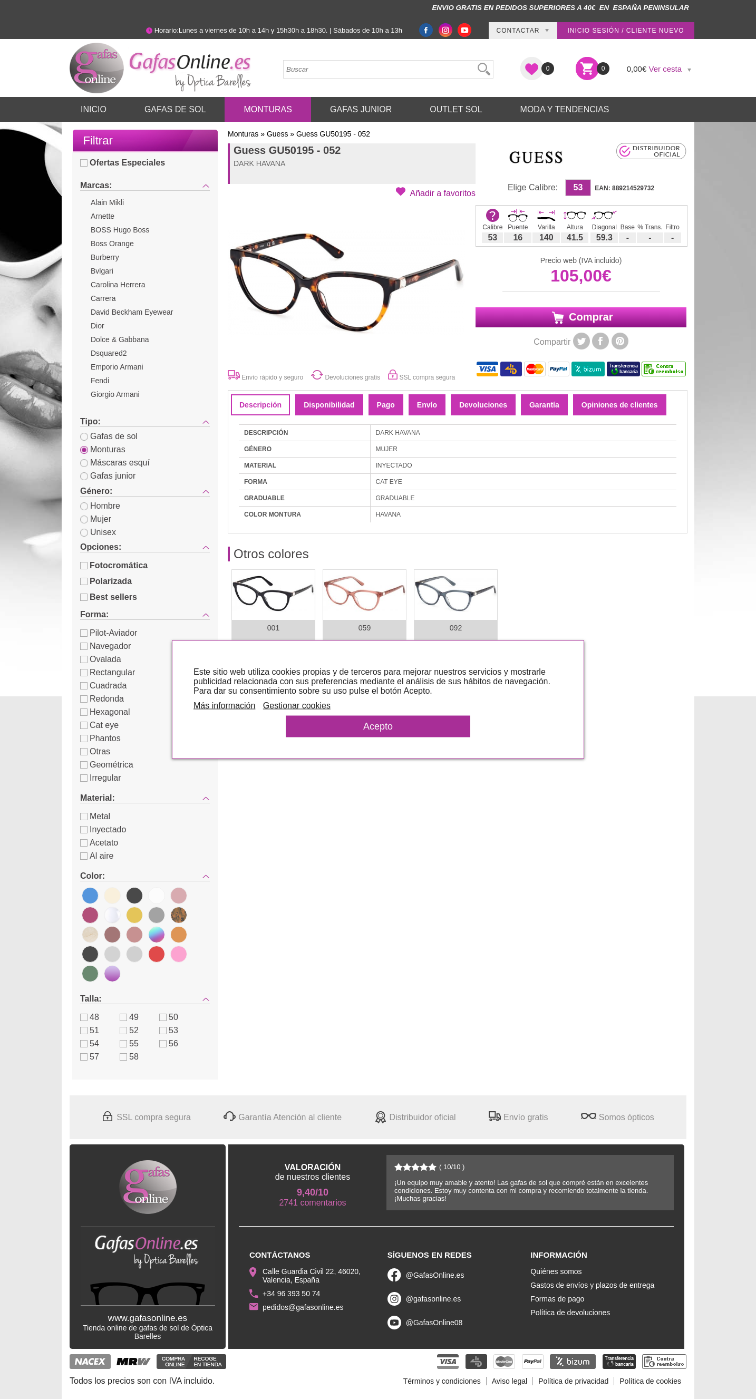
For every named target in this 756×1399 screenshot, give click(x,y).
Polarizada (106, 581)
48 (89, 1017)
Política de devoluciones (570, 1312)
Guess (277, 134)
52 (129, 1030)
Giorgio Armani (115, 394)
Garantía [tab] (544, 405)
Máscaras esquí (115, 462)
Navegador (105, 646)
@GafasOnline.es (435, 1275)
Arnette (102, 216)
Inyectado (103, 829)
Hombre (100, 505)
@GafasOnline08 (434, 1322)
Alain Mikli (107, 202)
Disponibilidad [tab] (329, 405)
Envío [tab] (427, 405)
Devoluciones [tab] (483, 405)
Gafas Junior (361, 109)
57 (89, 1056)
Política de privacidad (573, 1381)
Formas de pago (557, 1299)
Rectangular (107, 672)
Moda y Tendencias (564, 109)
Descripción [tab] (260, 405)
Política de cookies (650, 1381)
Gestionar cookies (297, 705)
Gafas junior (107, 475)
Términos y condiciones (442, 1381)
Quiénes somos (555, 1271)
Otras (95, 751)
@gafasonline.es (433, 1299)
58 (129, 1056)
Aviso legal (509, 1381)
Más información (224, 705)
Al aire (96, 855)
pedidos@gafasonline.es (303, 1307)
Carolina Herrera (118, 284)
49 (129, 1017)
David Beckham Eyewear (132, 312)
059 (364, 628)
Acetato (99, 842)
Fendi (100, 380)
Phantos (100, 738)
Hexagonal (105, 711)
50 (168, 1017)
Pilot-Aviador (108, 632)
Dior (97, 326)
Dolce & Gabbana (120, 339)
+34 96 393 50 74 (291, 1293)
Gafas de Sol (175, 109)
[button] (436, 192)
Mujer (95, 518)
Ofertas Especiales (122, 162)
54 (89, 1043)
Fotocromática (114, 565)
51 (89, 1030)
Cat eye (99, 725)
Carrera (103, 298)
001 (273, 628)
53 (168, 1030)
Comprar (581, 317)
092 (456, 628)
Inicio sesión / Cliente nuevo (625, 30)
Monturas (268, 109)
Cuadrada (103, 685)
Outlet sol (456, 109)
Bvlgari (102, 271)
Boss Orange (112, 243)
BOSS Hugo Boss (120, 230)
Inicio (93, 109)
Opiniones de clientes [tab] (619, 405)
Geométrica (106, 764)
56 (168, 1043)
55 (129, 1043)
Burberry (105, 257)
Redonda (102, 698)
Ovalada (100, 659)
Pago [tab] (386, 405)
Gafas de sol (109, 436)
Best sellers (108, 596)
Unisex (98, 532)
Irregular (100, 777)
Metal (95, 816)
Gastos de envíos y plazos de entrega (592, 1285)
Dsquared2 (109, 353)
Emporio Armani (117, 367)
